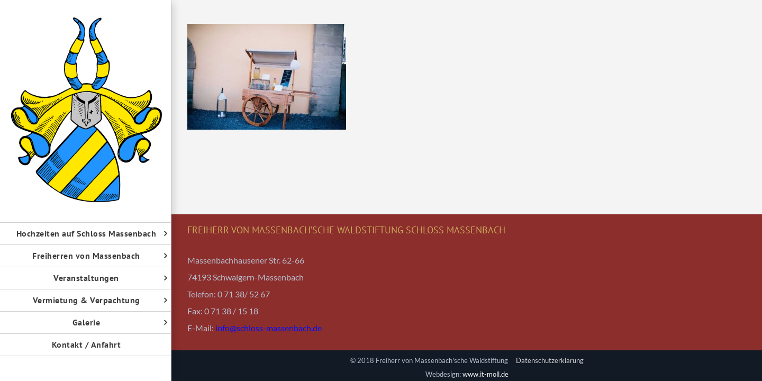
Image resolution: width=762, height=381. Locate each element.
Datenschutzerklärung (550, 360)
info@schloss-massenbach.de (268, 328)
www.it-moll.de (485, 374)
